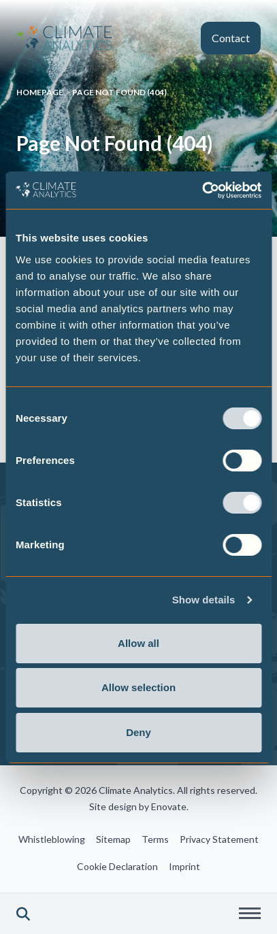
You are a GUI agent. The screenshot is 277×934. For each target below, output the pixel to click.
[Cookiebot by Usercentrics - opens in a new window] (201, 190)
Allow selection (138, 687)
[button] (23, 913)
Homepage (39, 92)
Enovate (168, 806)
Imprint (184, 866)
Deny (138, 732)
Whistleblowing (51, 839)
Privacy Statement (219, 839)
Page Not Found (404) (119, 92)
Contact (231, 37)
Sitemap (113, 839)
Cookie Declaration (117, 866)
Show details (203, 599)
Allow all (138, 643)
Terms (155, 839)
